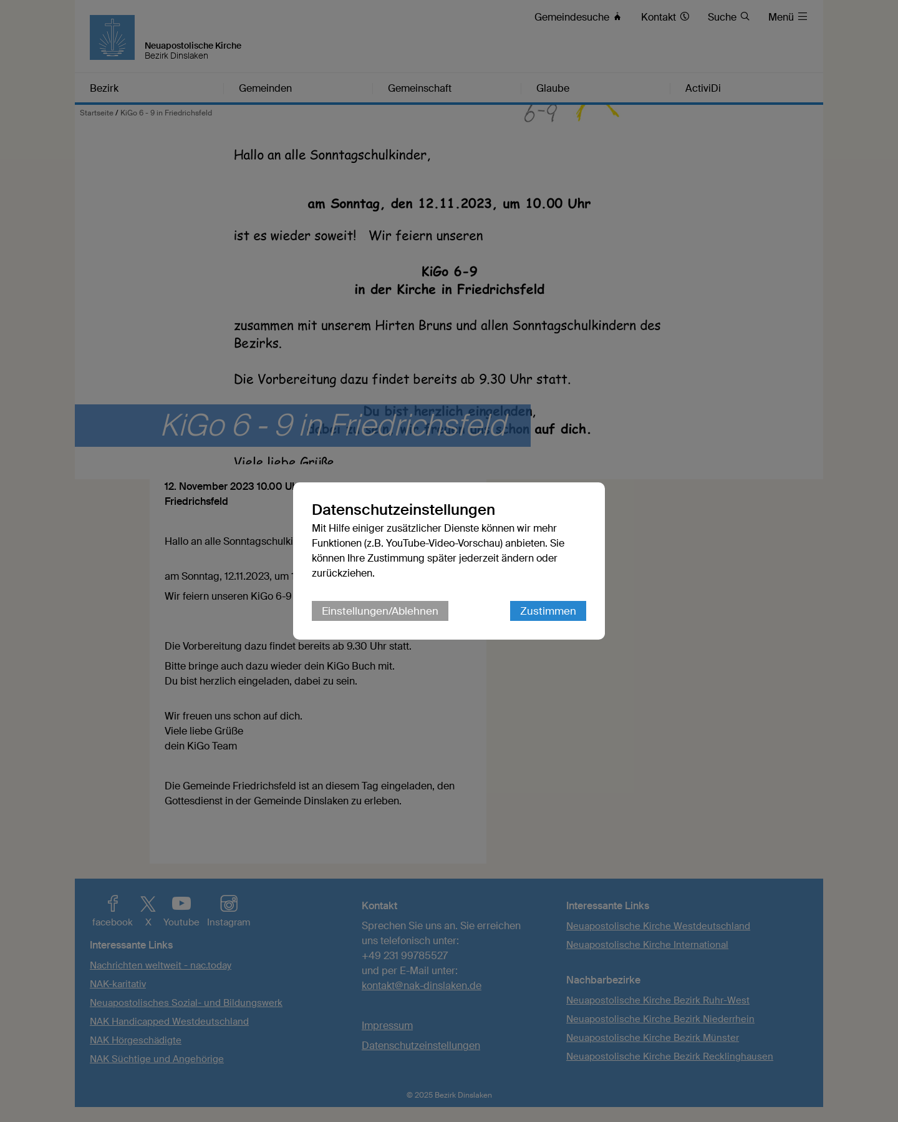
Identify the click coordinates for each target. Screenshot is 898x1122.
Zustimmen (548, 611)
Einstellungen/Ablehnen (380, 611)
